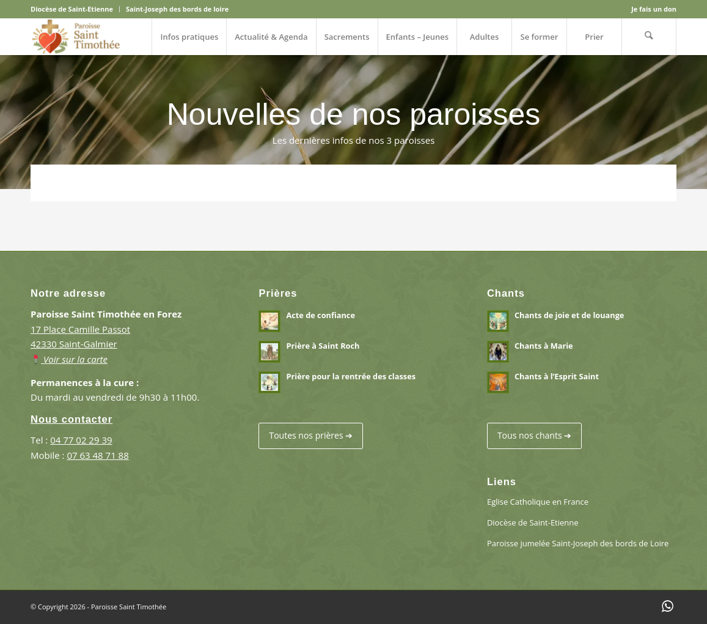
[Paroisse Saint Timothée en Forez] (76, 36)
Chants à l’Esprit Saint (557, 376)
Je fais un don (653, 8)
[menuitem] (75, 9)
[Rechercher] (648, 36)
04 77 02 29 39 (81, 440)
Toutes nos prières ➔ (311, 435)
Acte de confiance (320, 315)
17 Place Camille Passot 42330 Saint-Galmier (80, 344)
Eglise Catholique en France (537, 501)
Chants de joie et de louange (569, 315)
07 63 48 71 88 (97, 455)
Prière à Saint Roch (322, 345)
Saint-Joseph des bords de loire (177, 8)
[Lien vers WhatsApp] (667, 605)
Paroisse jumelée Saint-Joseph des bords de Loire (578, 543)
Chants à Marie (544, 345)
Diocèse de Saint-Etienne (72, 8)
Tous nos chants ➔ (534, 435)
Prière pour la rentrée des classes (351, 376)
